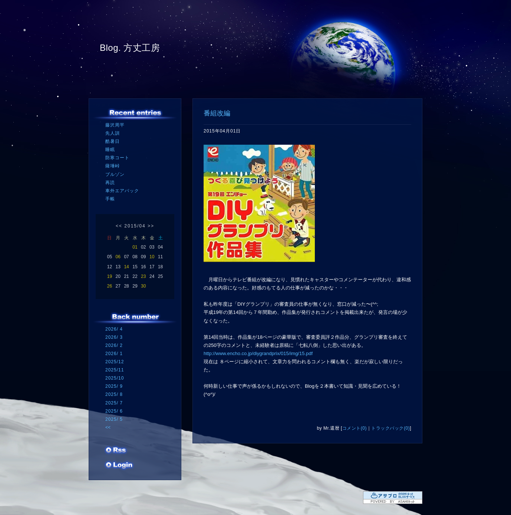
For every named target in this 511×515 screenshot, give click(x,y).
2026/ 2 (114, 345)
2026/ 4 (114, 329)
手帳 (110, 198)
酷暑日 (112, 141)
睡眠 (110, 149)
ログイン (119, 465)
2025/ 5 (114, 419)
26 (109, 286)
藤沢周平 (115, 125)
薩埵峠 (112, 165)
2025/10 (114, 378)
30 (143, 286)
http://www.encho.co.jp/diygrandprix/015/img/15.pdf (258, 353)
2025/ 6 (114, 411)
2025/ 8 (114, 394)
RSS (116, 451)
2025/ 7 (114, 403)
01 (134, 247)
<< (119, 226)
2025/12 (114, 361)
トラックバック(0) (390, 428)
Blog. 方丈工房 (130, 48)
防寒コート (117, 157)
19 (109, 276)
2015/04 (134, 226)
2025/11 (114, 370)
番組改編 (217, 113)
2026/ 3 (114, 337)
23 (143, 276)
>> (151, 226)
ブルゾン (115, 174)
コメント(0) (354, 428)
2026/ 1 (114, 353)
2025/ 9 (114, 386)
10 (151, 256)
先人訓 (112, 133)
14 (126, 266)
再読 (110, 182)
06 (118, 256)
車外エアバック (122, 190)
